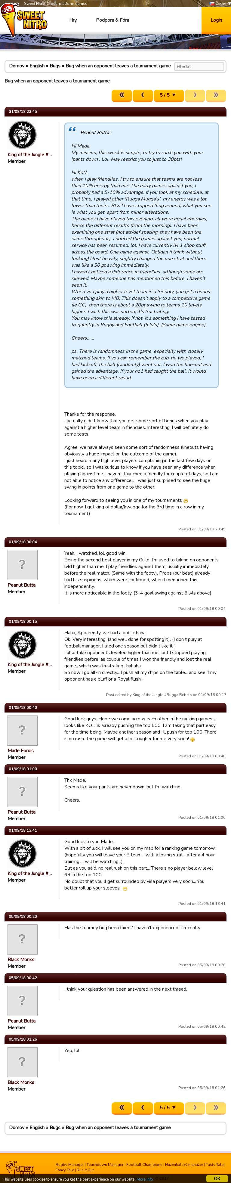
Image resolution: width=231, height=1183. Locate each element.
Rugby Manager (70, 1164)
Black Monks (21, 959)
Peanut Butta (21, 585)
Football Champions (144, 1164)
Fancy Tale (65, 1170)
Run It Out (85, 1170)
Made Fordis (21, 750)
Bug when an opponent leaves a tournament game (118, 66)
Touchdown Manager (105, 1164)
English (37, 66)
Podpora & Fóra (112, 20)
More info (145, 1180)
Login (216, 20)
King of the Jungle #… (30, 154)
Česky (218, 4)
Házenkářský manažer (184, 1164)
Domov (16, 66)
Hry (73, 20)
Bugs (55, 66)
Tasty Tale (214, 1164)
